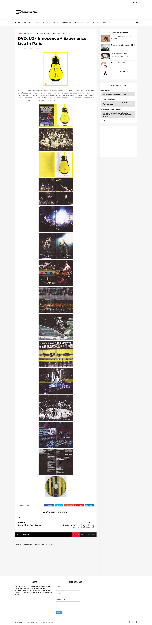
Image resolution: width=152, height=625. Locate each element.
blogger (76, 534)
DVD (31, 33)
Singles (46, 23)
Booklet (26, 33)
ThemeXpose (26, 622)
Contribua (105, 23)
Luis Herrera (106, 90)
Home (17, 23)
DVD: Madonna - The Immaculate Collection (119, 55)
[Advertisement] (117, 141)
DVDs (37, 23)
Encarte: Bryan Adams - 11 (121, 71)
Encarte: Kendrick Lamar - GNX (123, 45)
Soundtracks (66, 23)
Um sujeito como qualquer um (112, 109)
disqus (83, 534)
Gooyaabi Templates (47, 622)
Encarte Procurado (82, 23)
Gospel (55, 23)
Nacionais (27, 23)
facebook (91, 534)
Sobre (95, 23)
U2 (35, 33)
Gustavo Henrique (108, 99)
